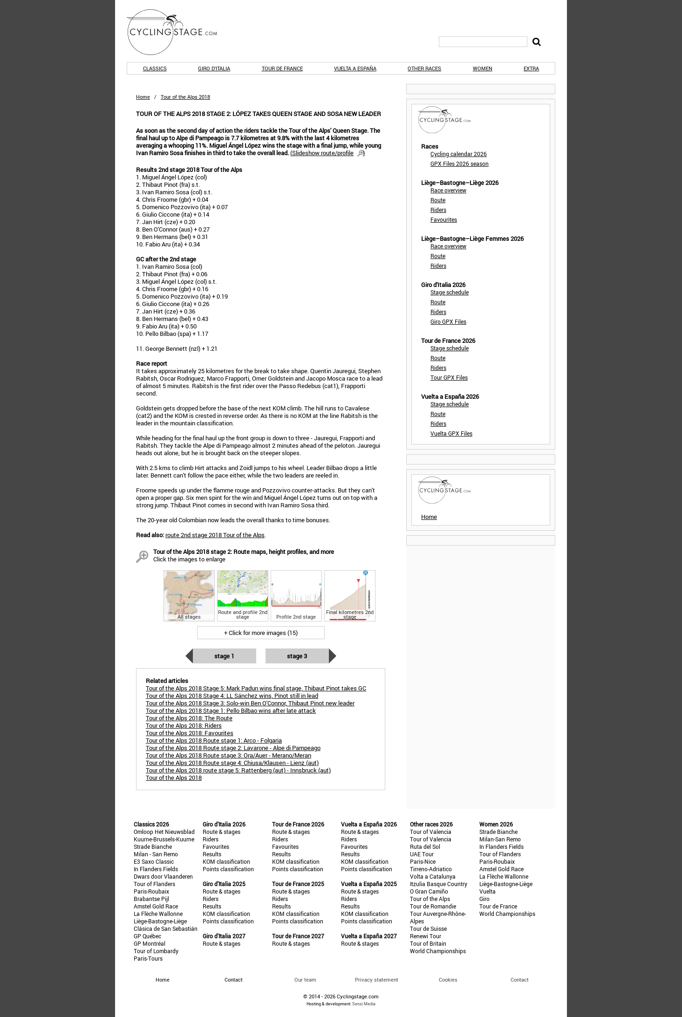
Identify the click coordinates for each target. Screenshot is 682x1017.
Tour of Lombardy (156, 951)
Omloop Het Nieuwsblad (164, 831)
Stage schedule (449, 292)
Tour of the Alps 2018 (174, 777)
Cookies (448, 979)
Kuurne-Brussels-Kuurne (164, 839)
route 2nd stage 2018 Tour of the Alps (215, 535)
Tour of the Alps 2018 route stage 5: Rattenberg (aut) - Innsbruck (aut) (238, 770)
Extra (531, 68)
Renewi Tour (425, 936)
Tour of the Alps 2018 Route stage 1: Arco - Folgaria (214, 740)
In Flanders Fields (156, 869)
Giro (484, 898)
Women (482, 68)
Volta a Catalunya (433, 876)
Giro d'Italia (214, 68)
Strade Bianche (153, 846)
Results (212, 854)
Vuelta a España (355, 68)
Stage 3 (297, 656)
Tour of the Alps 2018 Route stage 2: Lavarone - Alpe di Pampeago (233, 748)
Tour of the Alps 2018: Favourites (189, 733)
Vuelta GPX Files (451, 433)
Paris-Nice (423, 861)
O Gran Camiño (429, 891)
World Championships (438, 951)
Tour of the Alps (430, 898)
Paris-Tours (148, 958)
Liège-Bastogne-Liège (160, 921)
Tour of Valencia (430, 831)
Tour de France (282, 68)
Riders (438, 209)
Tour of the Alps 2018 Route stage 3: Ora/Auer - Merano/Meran (228, 755)
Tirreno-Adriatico (431, 869)
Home (143, 96)
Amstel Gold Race (156, 906)
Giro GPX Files (448, 321)
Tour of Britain (428, 943)
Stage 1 (224, 656)
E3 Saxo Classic (154, 861)
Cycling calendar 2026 (458, 153)
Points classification (228, 869)
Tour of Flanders (154, 883)
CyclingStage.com (178, 32)
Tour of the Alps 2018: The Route (189, 718)
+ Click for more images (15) (261, 632)
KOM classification (226, 861)
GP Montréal (149, 943)
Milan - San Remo (156, 854)
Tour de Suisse (428, 928)
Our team (305, 979)
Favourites (443, 219)
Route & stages (221, 831)
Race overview (448, 190)
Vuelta (487, 891)
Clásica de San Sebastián (166, 928)
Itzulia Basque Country (438, 883)
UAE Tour (422, 854)
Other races (424, 68)
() (327, 153)
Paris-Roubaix (151, 891)
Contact (520, 979)
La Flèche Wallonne (158, 913)
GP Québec (147, 936)
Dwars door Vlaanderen (163, 876)
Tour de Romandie (433, 906)
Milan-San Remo (500, 839)
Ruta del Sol (425, 846)
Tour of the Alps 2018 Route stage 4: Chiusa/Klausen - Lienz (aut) (232, 762)
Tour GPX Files (449, 377)
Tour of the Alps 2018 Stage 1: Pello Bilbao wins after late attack (231, 710)
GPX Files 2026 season (459, 163)
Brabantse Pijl (151, 898)
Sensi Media (363, 1004)
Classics (155, 68)
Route (437, 200)
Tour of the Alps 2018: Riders (184, 725)
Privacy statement (376, 979)
